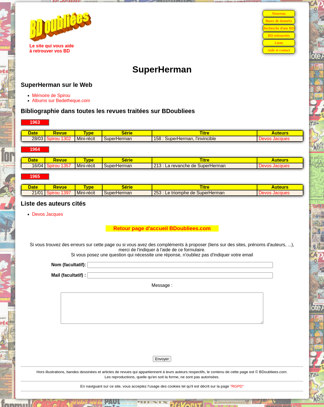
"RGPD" (237, 392)
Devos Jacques (274, 138)
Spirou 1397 (59, 192)
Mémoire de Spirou (51, 95)
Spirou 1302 (59, 138)
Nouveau (279, 13)
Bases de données (279, 21)
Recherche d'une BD (278, 28)
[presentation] (162, 346)
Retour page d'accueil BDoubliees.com (161, 228)
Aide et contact (279, 50)
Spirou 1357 (59, 165)
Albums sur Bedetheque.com (61, 100)
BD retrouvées (279, 35)
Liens (279, 43)
